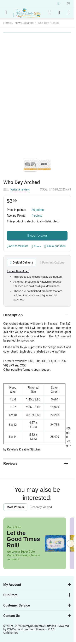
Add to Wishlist (17, 246)
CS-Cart (12, 629)
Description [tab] (35, 315)
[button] (36, 246)
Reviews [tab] (35, 463)
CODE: (44, 189)
